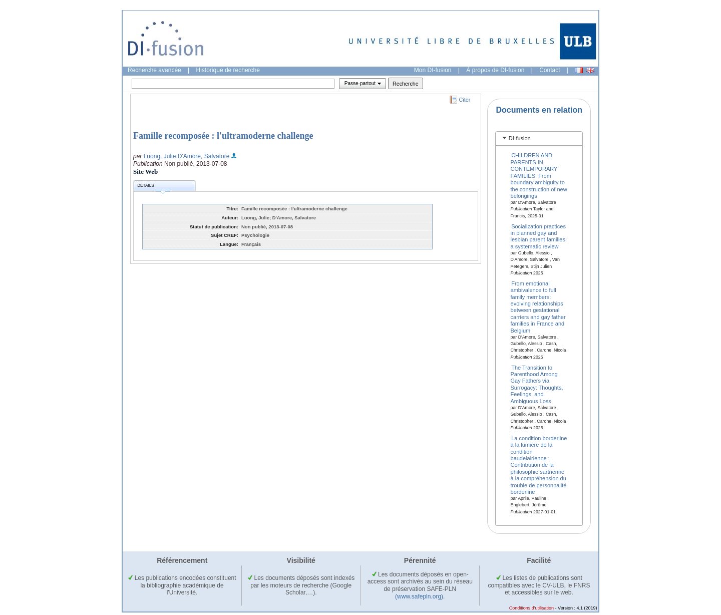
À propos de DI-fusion (495, 70)
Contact (549, 70)
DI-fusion (520, 138)
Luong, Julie (160, 156)
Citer (465, 100)
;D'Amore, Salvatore (202, 156)
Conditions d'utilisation (531, 607)
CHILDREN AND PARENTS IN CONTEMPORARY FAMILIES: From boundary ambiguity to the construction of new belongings (539, 175)
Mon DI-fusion (433, 70)
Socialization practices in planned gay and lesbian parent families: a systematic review (539, 236)
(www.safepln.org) (419, 596)
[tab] (539, 138)
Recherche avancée (154, 70)
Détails (153, 187)
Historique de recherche (228, 70)
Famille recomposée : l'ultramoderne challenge (223, 136)
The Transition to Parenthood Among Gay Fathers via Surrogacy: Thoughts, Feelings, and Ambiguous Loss (537, 384)
